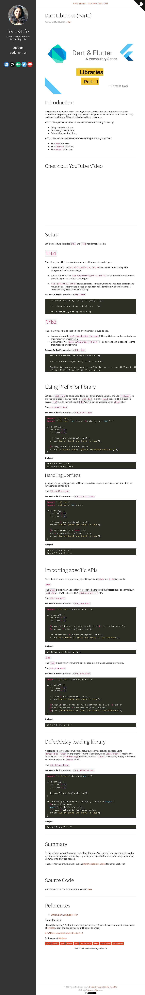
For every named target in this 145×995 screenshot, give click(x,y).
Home (75, 3)
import (55, 944)
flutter (96, 944)
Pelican (88, 990)
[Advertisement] (18, 95)
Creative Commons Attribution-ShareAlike (103, 987)
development (118, 944)
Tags (100, 3)
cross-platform (85, 944)
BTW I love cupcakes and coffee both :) (64, 933)
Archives (82, 3)
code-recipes (105, 944)
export (48, 944)
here (90, 889)
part (62, 944)
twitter (51, 927)
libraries (69, 944)
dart (76, 944)
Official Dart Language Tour (64, 914)
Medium (63, 938)
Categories (92, 3)
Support (18, 48)
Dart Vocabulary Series (94, 863)
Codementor (18, 53)
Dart (69, 22)
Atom (105, 3)
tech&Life (18, 31)
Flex (96, 990)
